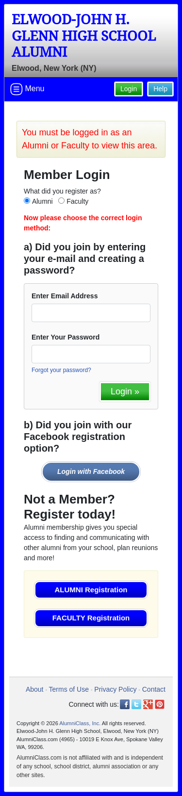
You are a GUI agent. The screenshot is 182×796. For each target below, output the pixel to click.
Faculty (77, 201)
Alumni (42, 201)
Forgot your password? (61, 370)
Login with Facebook (91, 471)
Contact (153, 689)
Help (160, 89)
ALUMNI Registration (91, 589)
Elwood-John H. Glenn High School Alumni (84, 36)
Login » (125, 391)
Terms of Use (69, 689)
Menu (27, 89)
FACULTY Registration (91, 618)
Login (128, 89)
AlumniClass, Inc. (79, 723)
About (35, 689)
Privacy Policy (115, 689)
